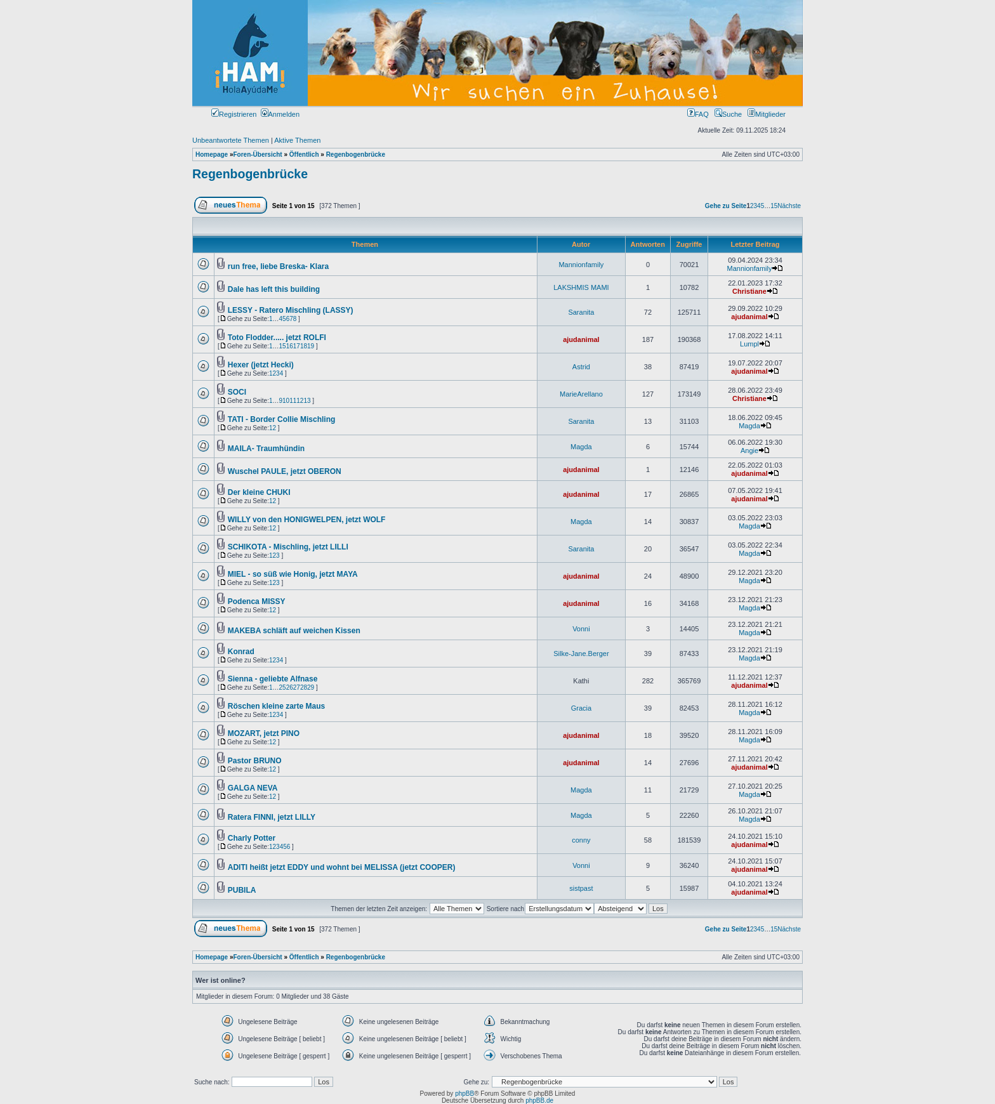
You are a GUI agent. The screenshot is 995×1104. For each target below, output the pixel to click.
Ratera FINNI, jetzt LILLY (271, 817)
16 (289, 346)
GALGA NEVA (253, 788)
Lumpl (749, 344)
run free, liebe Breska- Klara (278, 266)
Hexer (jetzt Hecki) (261, 364)
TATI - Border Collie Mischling (282, 419)
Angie (749, 450)
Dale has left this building (274, 289)
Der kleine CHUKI (259, 492)
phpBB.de (539, 1100)
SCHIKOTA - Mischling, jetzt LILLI (288, 546)
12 (299, 400)
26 (289, 687)
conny (581, 840)
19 (310, 346)
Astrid (581, 367)
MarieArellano (581, 394)
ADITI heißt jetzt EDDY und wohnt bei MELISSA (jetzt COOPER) (342, 867)
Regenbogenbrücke (250, 174)
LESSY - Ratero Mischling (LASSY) (290, 310)
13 (306, 400)
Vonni (581, 629)
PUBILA (242, 890)
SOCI (237, 392)
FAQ (698, 114)
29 (310, 687)
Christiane (749, 291)
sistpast (581, 888)
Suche (728, 114)
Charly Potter (251, 838)
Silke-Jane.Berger (581, 653)
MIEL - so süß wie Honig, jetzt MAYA (293, 574)
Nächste (789, 205)
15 (773, 205)
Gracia (581, 708)
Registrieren (233, 114)
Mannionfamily (580, 264)
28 (303, 687)
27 (296, 687)
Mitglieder (767, 114)
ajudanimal (749, 316)
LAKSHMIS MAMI (581, 287)
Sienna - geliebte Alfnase (273, 678)
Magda (749, 426)
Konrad (241, 651)
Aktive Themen (297, 140)
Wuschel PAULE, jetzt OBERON (284, 471)
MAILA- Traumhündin (266, 448)
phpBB (464, 1093)
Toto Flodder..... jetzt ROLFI (277, 337)
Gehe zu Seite (726, 205)
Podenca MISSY (257, 601)
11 (292, 400)
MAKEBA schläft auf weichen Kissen (294, 630)
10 (285, 400)
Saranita (581, 312)
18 (303, 346)
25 (282, 687)
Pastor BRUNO (255, 760)
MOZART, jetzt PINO (264, 733)
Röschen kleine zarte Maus (276, 706)
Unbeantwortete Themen (230, 140)
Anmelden (280, 114)
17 (296, 346)
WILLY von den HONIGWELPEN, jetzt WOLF (307, 519)
